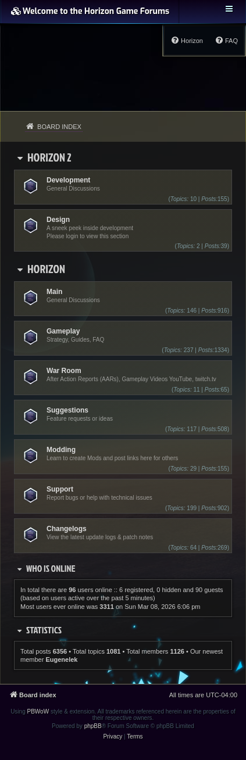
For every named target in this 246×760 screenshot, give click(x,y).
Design (58, 220)
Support (60, 489)
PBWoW (38, 711)
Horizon (46, 268)
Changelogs (67, 529)
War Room (64, 371)
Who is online (51, 568)
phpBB (93, 726)
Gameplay (63, 331)
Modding (61, 450)
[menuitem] (226, 41)
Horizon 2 (49, 157)
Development (68, 180)
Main (54, 292)
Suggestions (67, 410)
